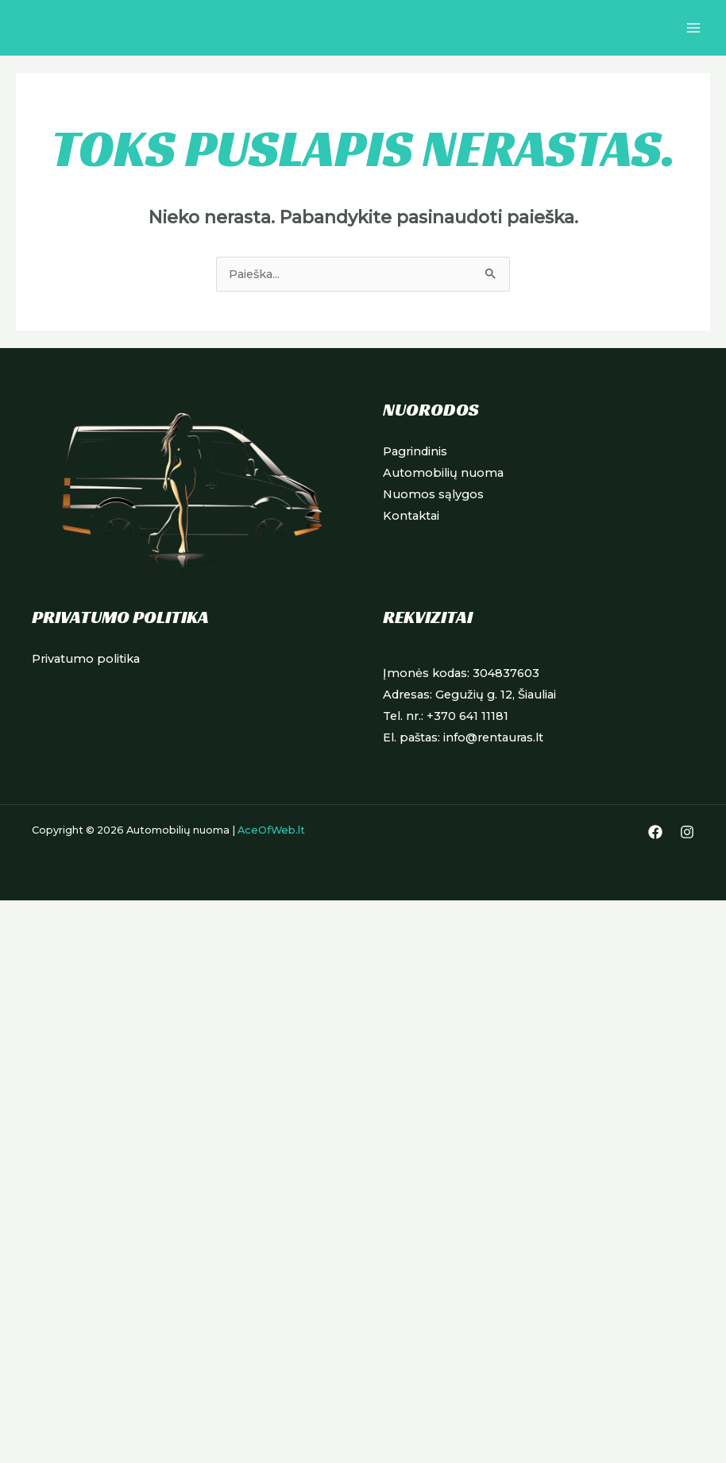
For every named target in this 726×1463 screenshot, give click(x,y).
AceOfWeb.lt (271, 830)
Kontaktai (411, 516)
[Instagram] (687, 832)
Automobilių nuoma (443, 473)
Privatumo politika (86, 659)
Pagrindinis (415, 451)
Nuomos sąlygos (433, 494)
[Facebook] (655, 832)
